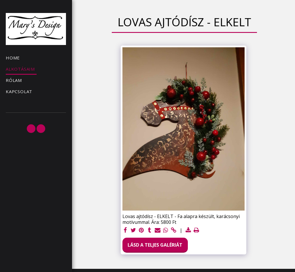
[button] (31, 128)
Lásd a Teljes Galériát (155, 245)
